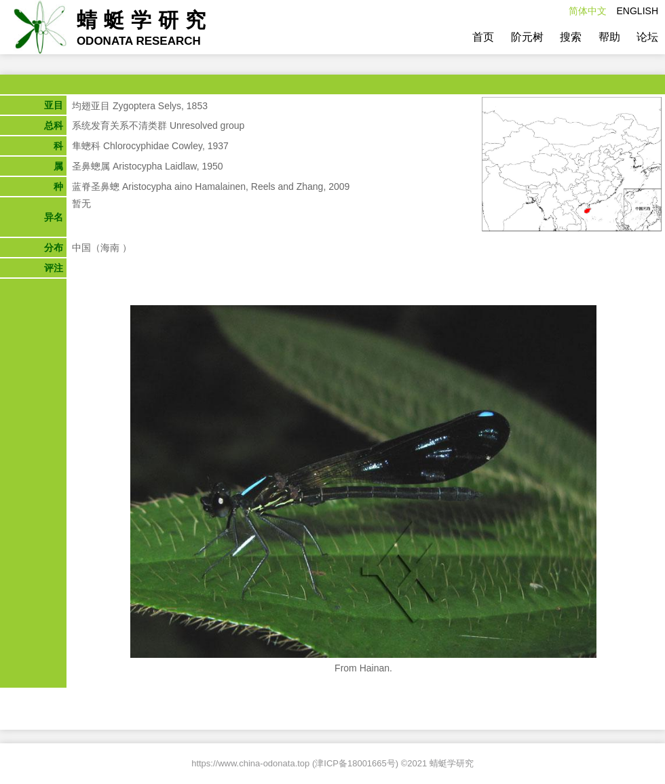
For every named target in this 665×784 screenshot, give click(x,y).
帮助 (609, 37)
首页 (483, 37)
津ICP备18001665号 (355, 763)
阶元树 (527, 37)
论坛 (647, 37)
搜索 (571, 37)
